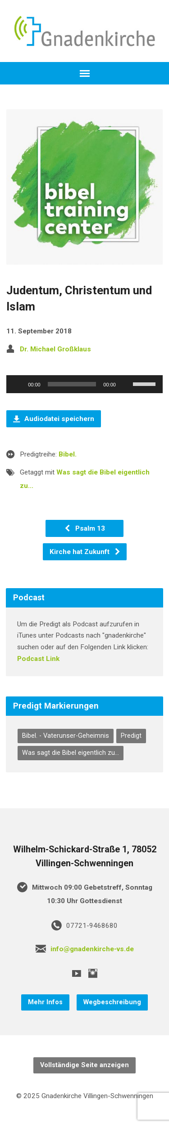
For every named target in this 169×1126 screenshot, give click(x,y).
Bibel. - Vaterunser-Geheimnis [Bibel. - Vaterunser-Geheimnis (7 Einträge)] (65, 736)
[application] (84, 384)
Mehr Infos (45, 1002)
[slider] (72, 384)
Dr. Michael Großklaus (55, 349)
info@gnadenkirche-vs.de (92, 949)
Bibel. (68, 454)
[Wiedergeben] (18, 384)
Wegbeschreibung (112, 1002)
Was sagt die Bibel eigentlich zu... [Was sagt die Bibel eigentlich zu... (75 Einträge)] (70, 753)
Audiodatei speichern (53, 419)
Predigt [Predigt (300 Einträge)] (131, 736)
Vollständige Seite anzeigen (84, 1065)
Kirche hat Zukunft (85, 552)
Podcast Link (38, 659)
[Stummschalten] (125, 384)
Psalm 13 (84, 528)
